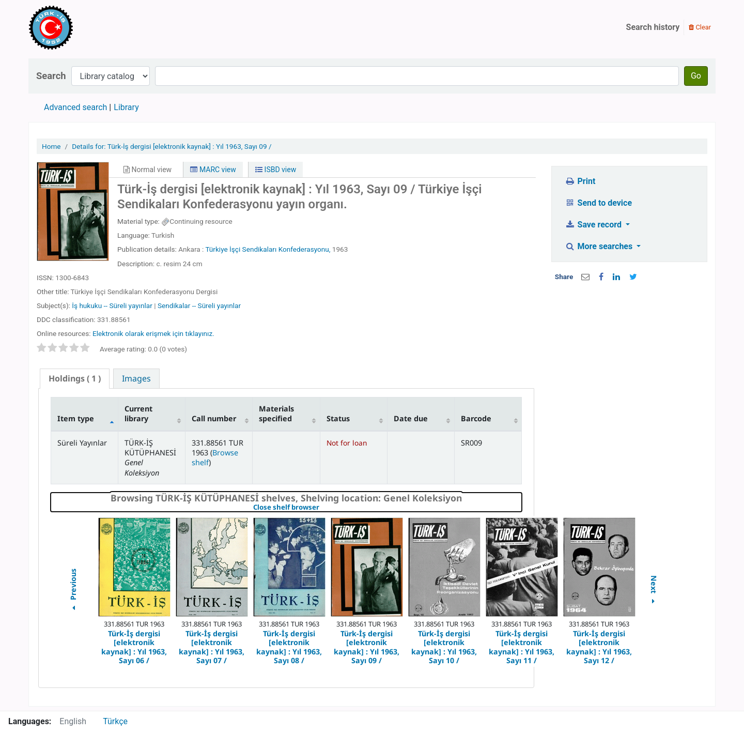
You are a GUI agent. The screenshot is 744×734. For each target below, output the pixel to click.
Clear (700, 27)
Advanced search (75, 107)
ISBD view (275, 169)
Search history (653, 27)
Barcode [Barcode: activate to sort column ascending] (476, 418)
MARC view (213, 169)
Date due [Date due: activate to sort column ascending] (411, 418)
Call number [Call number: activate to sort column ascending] (214, 418)
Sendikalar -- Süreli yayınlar (199, 305)
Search (51, 75)
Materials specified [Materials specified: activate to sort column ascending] (276, 413)
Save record (594, 225)
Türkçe (115, 721)
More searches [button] (599, 246)
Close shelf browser (321, 507)
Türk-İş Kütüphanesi (80, 27)
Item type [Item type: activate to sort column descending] (75, 418)
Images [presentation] (136, 378)
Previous (72, 591)
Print (580, 181)
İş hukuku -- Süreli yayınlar (112, 305)
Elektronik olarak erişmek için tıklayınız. (153, 333)
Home (51, 146)
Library (126, 107)
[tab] (75, 379)
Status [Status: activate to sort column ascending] (338, 418)
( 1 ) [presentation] (75, 378)
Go (696, 76)
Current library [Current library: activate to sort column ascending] (138, 413)
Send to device (598, 203)
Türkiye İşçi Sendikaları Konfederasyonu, (267, 249)
